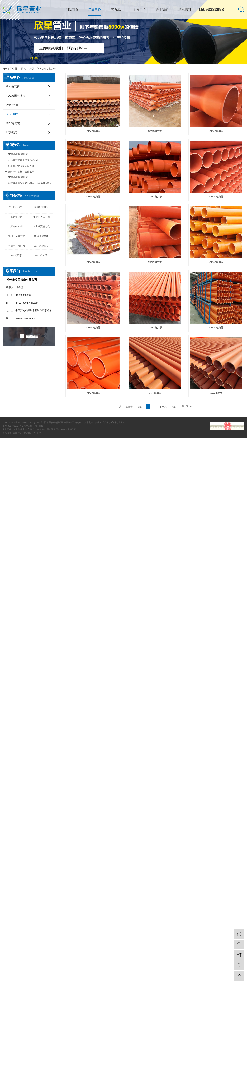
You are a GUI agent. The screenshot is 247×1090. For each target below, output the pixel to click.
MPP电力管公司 (41, 216)
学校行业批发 (41, 207)
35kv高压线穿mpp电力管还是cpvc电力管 (29, 183)
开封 (34, 429)
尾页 (174, 406)
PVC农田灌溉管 (15, 95)
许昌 (53, 429)
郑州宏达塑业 (16, 207)
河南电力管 (89, 422)
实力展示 (117, 9)
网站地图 (27, 432)
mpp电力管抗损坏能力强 (21, 165)
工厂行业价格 (41, 245)
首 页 (23, 68)
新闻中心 (139, 9)
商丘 (44, 429)
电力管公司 (16, 216)
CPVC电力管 (49, 68)
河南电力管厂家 (16, 245)
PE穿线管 (12, 132)
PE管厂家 (16, 255)
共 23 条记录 (125, 406)
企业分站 (17, 432)
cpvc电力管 (155, 393)
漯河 (49, 429)
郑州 (20, 429)
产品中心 (94, 9)
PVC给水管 (41, 255)
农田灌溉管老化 (41, 226)
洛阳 (74, 429)
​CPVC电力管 (216, 327)
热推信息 (7, 432)
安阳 (30, 429)
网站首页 (72, 9)
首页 (139, 406)
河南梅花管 (13, 86)
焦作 (39, 429)
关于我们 (162, 9)
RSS (34, 432)
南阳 (70, 429)
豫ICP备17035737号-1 (13, 426)
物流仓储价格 (41, 236)
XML (41, 432)
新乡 (25, 429)
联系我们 (184, 9)
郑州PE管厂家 (101, 422)
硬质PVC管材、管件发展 (21, 171)
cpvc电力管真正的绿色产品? (23, 160)
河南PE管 (79, 422)
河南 (15, 429)
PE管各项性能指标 (18, 154)
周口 (58, 429)
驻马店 (64, 429)
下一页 (163, 406)
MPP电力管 (13, 123)
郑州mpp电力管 (16, 236)
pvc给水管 (12, 104)
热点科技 (39, 426)
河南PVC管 (16, 226)
